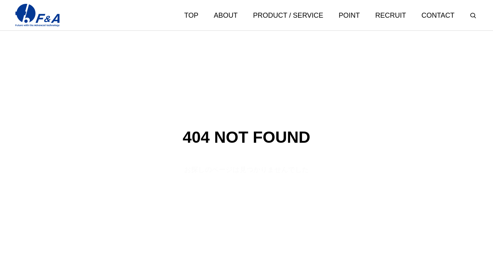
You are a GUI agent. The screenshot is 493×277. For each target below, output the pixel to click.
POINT (349, 15)
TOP (191, 15)
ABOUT (226, 15)
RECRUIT (390, 15)
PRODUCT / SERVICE (288, 15)
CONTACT (437, 15)
